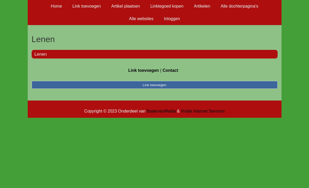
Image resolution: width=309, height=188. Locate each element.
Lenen (41, 54)
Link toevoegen (86, 6)
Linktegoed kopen (166, 6)
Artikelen (202, 6)
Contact (170, 70)
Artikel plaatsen (125, 6)
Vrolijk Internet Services (202, 111)
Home (56, 6)
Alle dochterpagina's (239, 6)
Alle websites (141, 18)
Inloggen (172, 18)
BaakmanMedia (161, 111)
